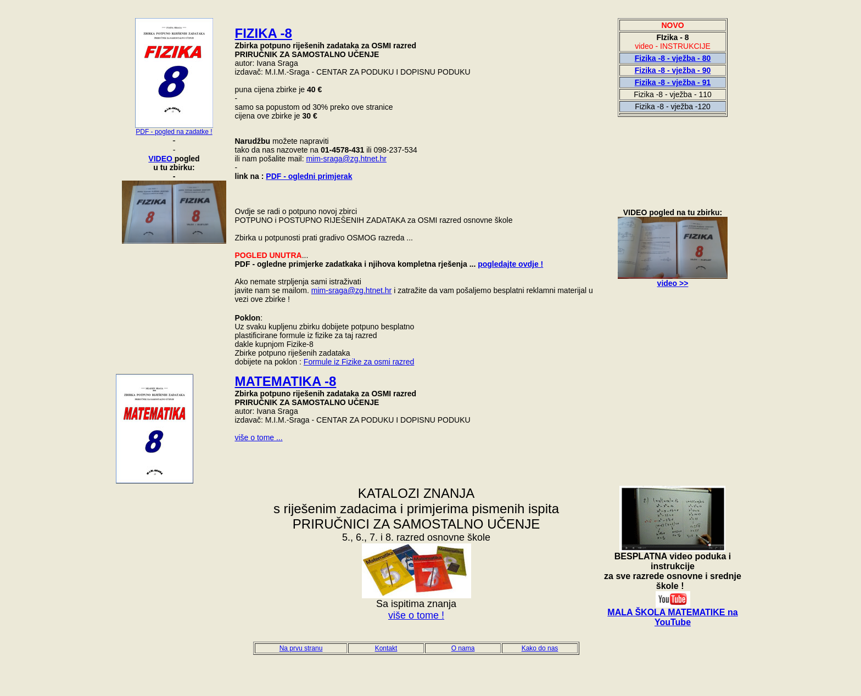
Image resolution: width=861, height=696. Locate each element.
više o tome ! (416, 615)
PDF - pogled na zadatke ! (174, 132)
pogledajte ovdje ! (510, 264)
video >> (673, 283)
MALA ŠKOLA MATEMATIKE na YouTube (672, 617)
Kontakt (386, 648)
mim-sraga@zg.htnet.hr (346, 158)
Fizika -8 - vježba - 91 (673, 82)
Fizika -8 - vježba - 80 (673, 58)
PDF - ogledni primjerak (309, 176)
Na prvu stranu (301, 648)
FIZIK (263, 33)
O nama (463, 648)
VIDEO (161, 158)
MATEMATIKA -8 (286, 381)
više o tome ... (259, 437)
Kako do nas (540, 648)
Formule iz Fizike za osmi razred (359, 361)
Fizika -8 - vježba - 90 (673, 70)
